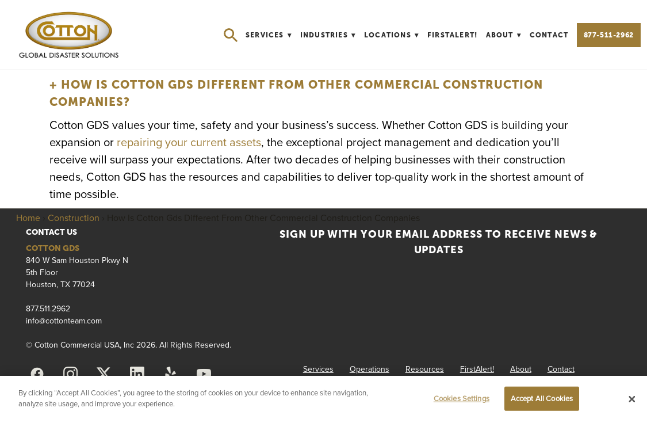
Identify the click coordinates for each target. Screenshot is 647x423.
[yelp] (170, 374)
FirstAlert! (452, 35)
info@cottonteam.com (64, 320)
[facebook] (37, 374)
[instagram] (70, 374)
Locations (391, 35)
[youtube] (204, 374)
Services (269, 35)
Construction (73, 217)
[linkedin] (137, 374)
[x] (103, 374)
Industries (328, 35)
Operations (369, 369)
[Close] (632, 399)
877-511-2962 (609, 35)
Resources (424, 369)
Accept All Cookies (542, 398)
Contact (549, 35)
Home (28, 217)
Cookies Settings (461, 398)
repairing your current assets (189, 142)
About (504, 35)
